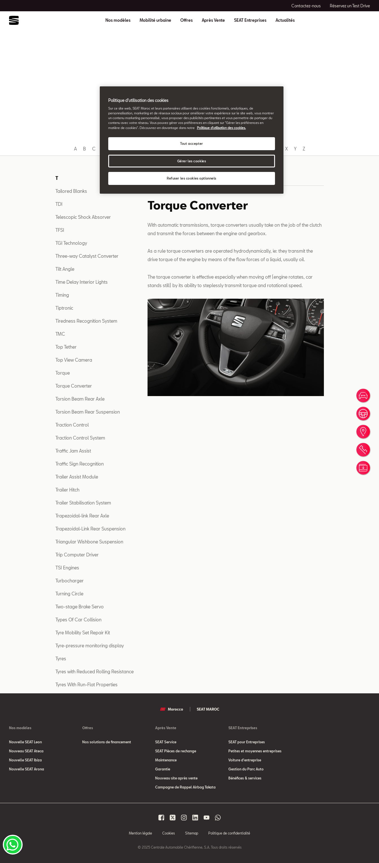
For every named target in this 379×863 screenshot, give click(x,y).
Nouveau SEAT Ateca (26, 751)
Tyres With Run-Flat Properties (86, 684)
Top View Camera (73, 359)
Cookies (168, 833)
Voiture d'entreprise (244, 760)
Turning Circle (69, 593)
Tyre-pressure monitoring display (89, 645)
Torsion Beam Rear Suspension (87, 411)
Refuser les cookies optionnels (191, 178)
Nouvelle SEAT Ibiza (25, 760)
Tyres (60, 658)
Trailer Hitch (67, 489)
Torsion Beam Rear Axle (80, 398)
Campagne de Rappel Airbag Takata (185, 787)
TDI (58, 204)
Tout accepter (191, 143)
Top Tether (66, 346)
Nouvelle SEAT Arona (26, 769)
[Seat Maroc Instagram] (184, 817)
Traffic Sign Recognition (79, 463)
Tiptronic (64, 308)
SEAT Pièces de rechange (175, 751)
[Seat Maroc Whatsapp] (218, 817)
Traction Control (72, 424)
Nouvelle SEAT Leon (25, 742)
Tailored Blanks (71, 191)
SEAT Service (165, 742)
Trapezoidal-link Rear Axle (82, 515)
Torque (62, 372)
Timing (62, 295)
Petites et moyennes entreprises (254, 751)
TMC (60, 334)
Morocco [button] (171, 709)
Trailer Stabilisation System (83, 502)
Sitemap (191, 833)
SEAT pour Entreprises (246, 742)
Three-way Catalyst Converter (86, 256)
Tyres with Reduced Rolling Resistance (94, 671)
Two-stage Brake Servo (79, 606)
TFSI (59, 230)
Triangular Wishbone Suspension (89, 541)
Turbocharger (69, 580)
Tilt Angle (64, 269)
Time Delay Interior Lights (81, 282)
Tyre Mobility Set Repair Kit (82, 632)
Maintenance (166, 760)
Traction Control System (80, 437)
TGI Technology (71, 243)
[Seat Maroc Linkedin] (195, 817)
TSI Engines (67, 567)
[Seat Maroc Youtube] (206, 817)
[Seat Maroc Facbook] (161, 817)
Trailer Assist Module (76, 476)
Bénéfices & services (244, 778)
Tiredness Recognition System (86, 321)
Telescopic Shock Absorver (83, 217)
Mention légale (140, 833)
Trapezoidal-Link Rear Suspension (90, 528)
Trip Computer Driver (77, 554)
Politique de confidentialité (229, 833)
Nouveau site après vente (176, 778)
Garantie (162, 769)
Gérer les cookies (191, 161)
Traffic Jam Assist (73, 450)
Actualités (285, 20)
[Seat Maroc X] (172, 817)
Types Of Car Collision (78, 619)
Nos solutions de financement (106, 742)
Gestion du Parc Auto (246, 769)
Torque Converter (73, 385)
